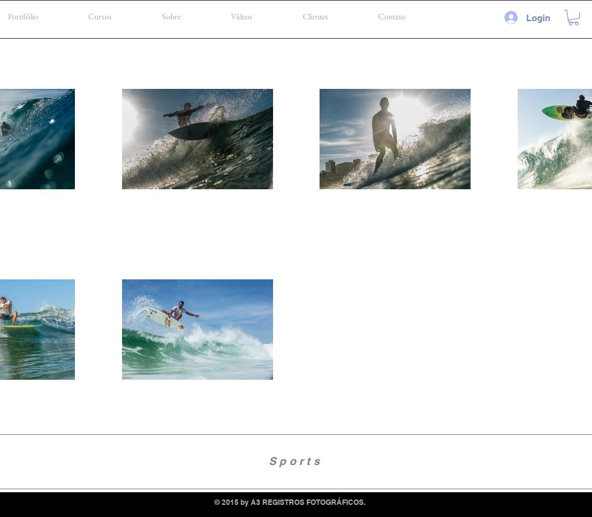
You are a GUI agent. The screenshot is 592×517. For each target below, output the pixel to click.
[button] (573, 17)
